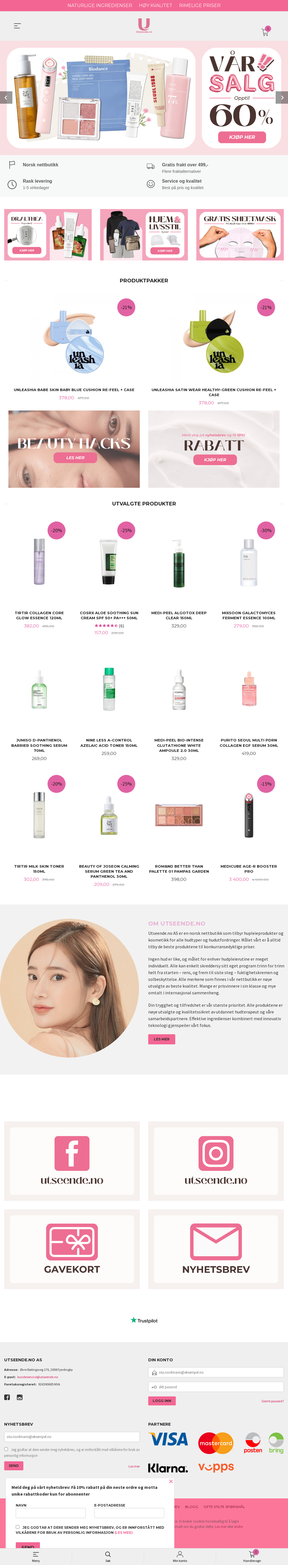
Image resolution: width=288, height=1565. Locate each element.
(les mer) (123, 1532)
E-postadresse (129, 1510)
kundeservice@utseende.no (37, 1379)
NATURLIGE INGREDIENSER (100, 5)
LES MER (162, 1041)
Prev (6, 97)
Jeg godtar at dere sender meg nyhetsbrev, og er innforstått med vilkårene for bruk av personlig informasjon (72, 1454)
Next (282, 97)
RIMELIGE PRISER (199, 5)
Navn (51, 1510)
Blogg (191, 1508)
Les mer (134, 1468)
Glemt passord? (273, 1403)
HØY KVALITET (155, 5)
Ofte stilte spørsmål (224, 1508)
